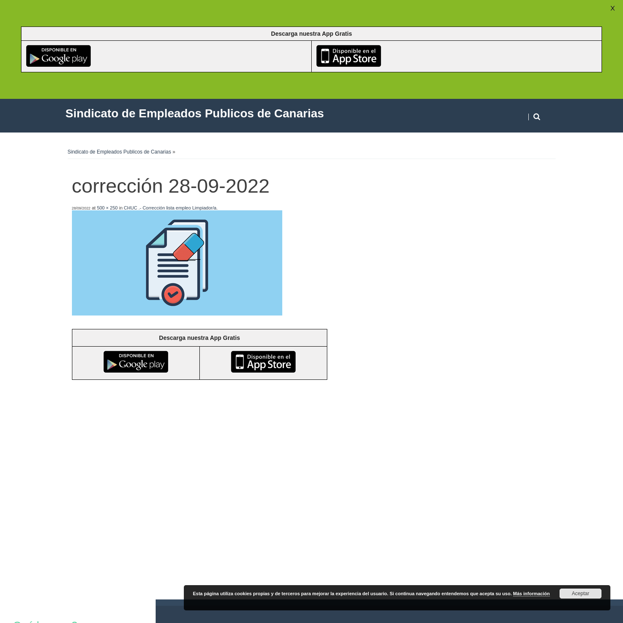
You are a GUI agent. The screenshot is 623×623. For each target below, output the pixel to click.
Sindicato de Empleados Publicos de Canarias (119, 152)
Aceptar (580, 593)
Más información (531, 593)
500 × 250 (107, 207)
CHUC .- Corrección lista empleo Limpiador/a (170, 207)
